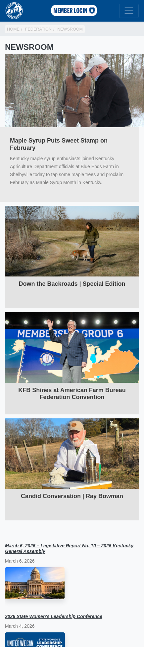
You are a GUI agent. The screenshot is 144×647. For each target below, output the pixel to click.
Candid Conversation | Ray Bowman (72, 496)
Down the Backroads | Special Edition (72, 283)
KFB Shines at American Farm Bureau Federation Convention (71, 394)
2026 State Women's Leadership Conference (53, 616)
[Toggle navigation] (129, 11)
